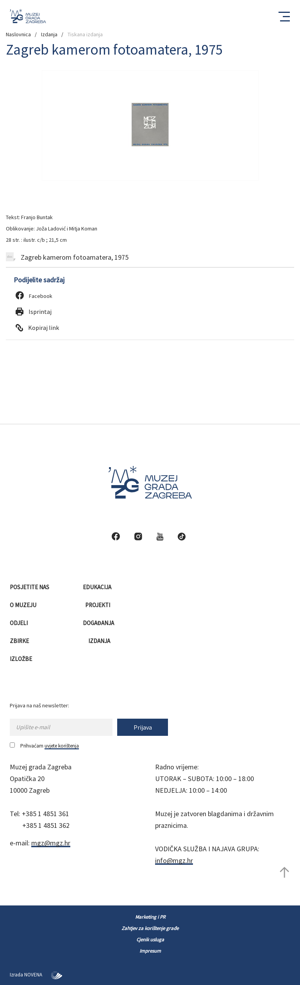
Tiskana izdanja (85, 34)
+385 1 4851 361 (45, 813)
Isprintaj (34, 311)
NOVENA (43, 974)
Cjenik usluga (150, 939)
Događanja (99, 623)
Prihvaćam (44, 745)
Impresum (150, 951)
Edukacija (97, 587)
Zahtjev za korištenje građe (150, 928)
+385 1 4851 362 (46, 825)
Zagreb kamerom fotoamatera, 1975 (67, 257)
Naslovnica (18, 34)
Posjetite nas (30, 587)
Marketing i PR (150, 917)
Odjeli (19, 623)
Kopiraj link (37, 327)
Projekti (98, 605)
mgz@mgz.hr (50, 842)
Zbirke (20, 641)
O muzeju (24, 605)
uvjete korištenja (62, 745)
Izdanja (49, 34)
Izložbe (21, 659)
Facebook (34, 295)
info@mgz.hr (174, 860)
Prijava (143, 727)
